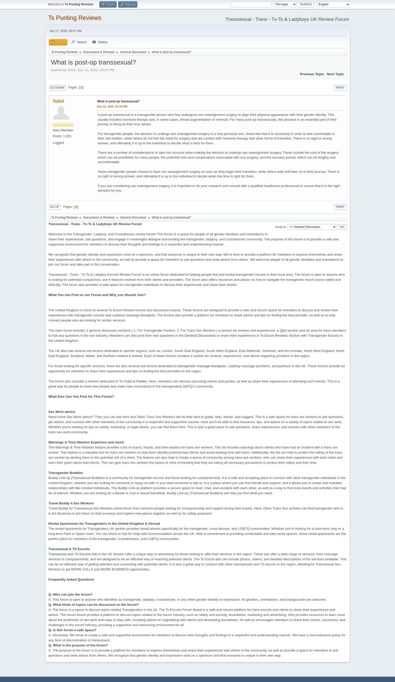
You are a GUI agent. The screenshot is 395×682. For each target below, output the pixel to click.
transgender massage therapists (202, 366)
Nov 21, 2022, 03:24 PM (112, 106)
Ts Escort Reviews (274, 335)
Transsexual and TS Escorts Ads (73, 554)
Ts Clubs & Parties (133, 381)
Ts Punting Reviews (74, 17)
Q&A (283, 330)
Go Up (54, 206)
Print (340, 87)
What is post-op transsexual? (118, 101)
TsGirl (58, 101)
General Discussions (200, 335)
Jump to (280, 226)
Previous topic (312, 74)
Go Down (57, 87)
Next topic (335, 74)
